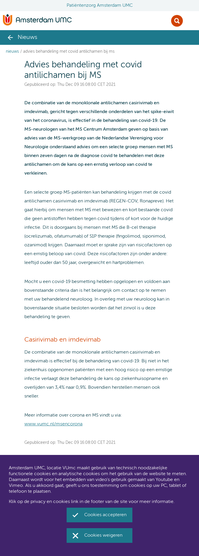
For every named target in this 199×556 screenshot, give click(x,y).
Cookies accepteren (105, 515)
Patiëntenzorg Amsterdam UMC (100, 5)
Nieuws (12, 52)
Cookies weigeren (103, 535)
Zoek (177, 21)
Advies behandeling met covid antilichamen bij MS (68, 52)
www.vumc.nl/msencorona (53, 424)
